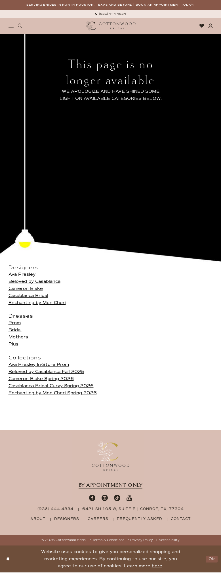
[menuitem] (110, 14)
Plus (13, 344)
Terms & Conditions (108, 540)
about (38, 519)
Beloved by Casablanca (34, 282)
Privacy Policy (141, 540)
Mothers (18, 337)
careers (98, 519)
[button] (11, 26)
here (157, 566)
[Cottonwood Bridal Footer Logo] (110, 456)
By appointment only (111, 485)
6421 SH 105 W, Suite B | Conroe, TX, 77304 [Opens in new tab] (133, 509)
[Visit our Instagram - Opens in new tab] (104, 498)
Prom (15, 323)
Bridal (15, 330)
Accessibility (169, 540)
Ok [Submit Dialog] (211, 559)
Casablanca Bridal (28, 296)
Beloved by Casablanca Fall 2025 (46, 371)
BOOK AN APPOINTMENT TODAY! (171, 5)
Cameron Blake (26, 289)
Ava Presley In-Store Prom (39, 364)
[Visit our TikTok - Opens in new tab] (117, 498)
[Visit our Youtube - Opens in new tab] (129, 498)
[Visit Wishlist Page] (201, 26)
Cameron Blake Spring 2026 (41, 379)
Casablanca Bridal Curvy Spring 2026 (51, 386)
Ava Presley (22, 274)
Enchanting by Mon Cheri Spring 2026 (53, 393)
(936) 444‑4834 (55, 509)
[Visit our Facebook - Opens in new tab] (92, 498)
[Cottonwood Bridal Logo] (110, 26)
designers (66, 519)
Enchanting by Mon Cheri (37, 303)
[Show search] (20, 26)
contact (181, 519)
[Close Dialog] (8, 559)
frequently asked (139, 519)
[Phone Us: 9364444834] (110, 14)
